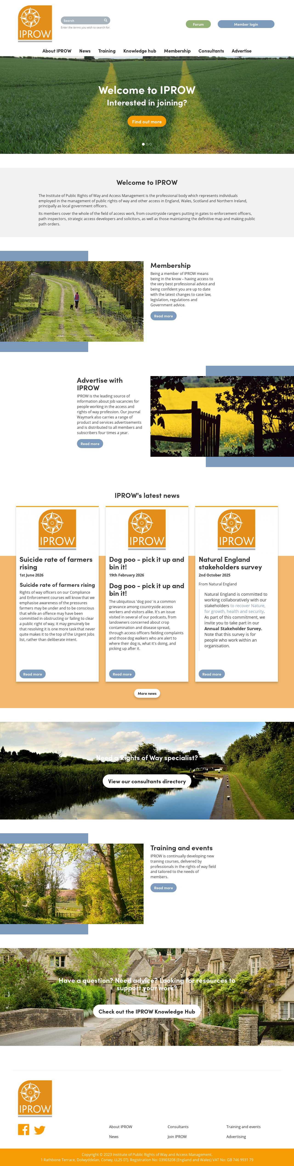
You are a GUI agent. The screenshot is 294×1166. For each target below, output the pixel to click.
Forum (198, 24)
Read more (163, 315)
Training (107, 50)
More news (147, 693)
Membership (177, 50)
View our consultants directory (147, 781)
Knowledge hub (139, 50)
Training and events (243, 1126)
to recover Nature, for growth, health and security (234, 608)
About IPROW (56, 50)
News (84, 50)
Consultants (211, 50)
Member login (246, 24)
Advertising (236, 1136)
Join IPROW (177, 1136)
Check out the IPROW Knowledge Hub (147, 1011)
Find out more (147, 121)
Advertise (242, 50)
